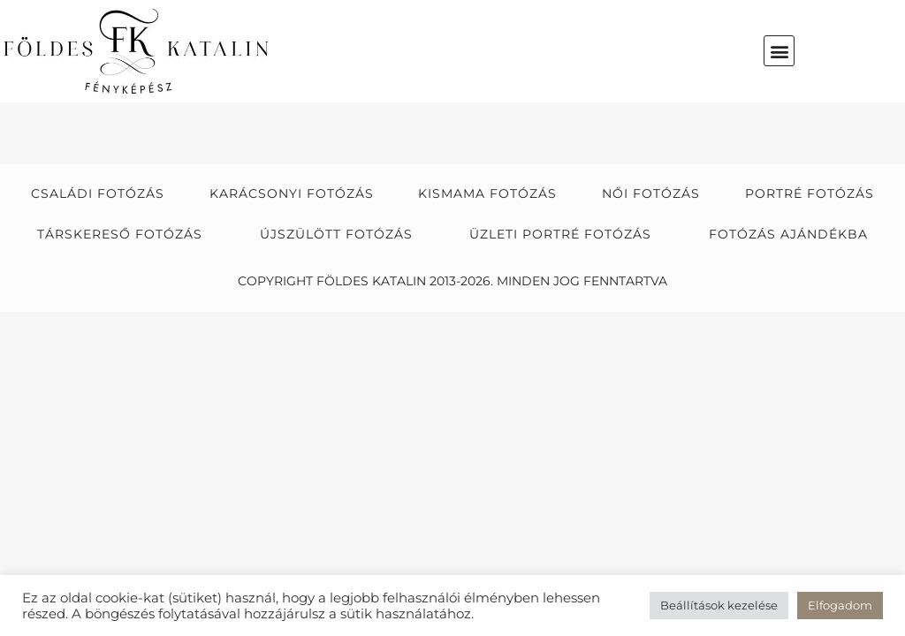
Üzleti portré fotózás (560, 234)
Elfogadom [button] (840, 605)
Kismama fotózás (487, 193)
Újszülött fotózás (336, 234)
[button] (779, 50)
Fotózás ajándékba (788, 234)
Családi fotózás (97, 193)
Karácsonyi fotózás (291, 193)
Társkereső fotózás (119, 234)
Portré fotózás (809, 193)
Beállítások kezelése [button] (719, 605)
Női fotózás (651, 193)
